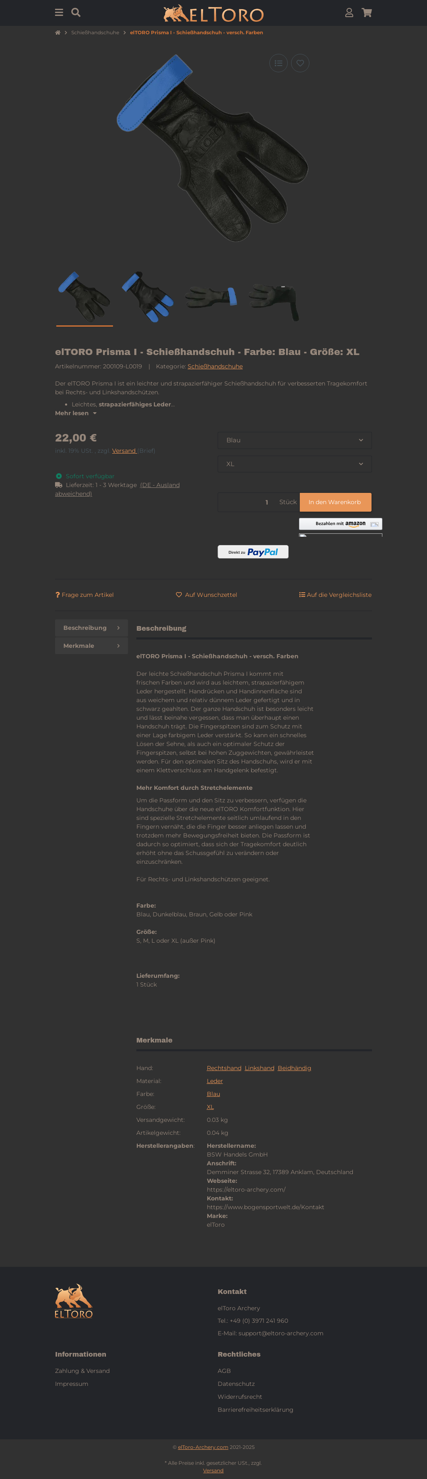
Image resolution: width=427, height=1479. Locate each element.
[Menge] (247, 502)
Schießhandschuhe (215, 366)
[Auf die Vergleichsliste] (278, 63)
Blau (213, 1094)
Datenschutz (236, 1384)
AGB (224, 1371)
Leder (215, 1081)
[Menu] (59, 13)
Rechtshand (224, 1068)
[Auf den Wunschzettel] (300, 63)
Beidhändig (294, 1068)
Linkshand (259, 1068)
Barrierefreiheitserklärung (256, 1409)
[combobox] (295, 440)
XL (210, 1107)
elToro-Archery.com (203, 1447)
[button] (349, 13)
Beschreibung (91, 628)
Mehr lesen (76, 413)
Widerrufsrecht (240, 1396)
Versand (124, 450)
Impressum (71, 1384)
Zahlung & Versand (82, 1371)
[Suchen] (75, 13)
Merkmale (91, 645)
